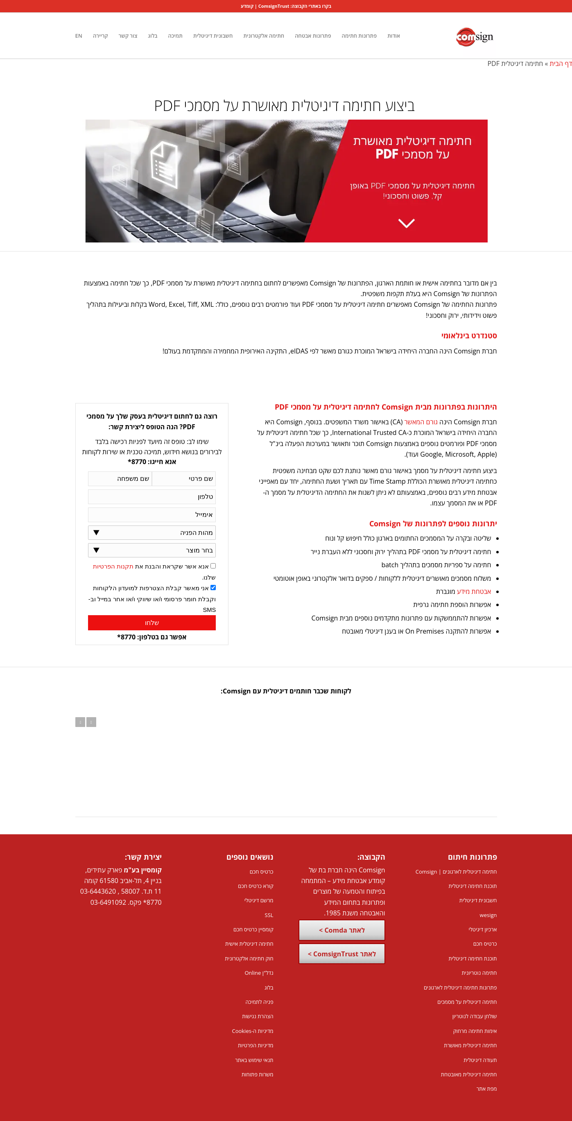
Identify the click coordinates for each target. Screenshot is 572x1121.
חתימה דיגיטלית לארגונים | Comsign (456, 871)
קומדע (247, 6)
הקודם (80, 722)
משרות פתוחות (258, 1074)
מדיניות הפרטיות (256, 1045)
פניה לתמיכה (259, 1002)
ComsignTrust (273, 6)
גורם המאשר (421, 421)
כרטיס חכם (485, 943)
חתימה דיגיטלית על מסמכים (467, 1002)
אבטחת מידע (474, 591)
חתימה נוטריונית (479, 972)
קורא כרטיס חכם (255, 886)
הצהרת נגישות (257, 1016)
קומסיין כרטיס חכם (253, 929)
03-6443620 (98, 891)
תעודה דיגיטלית (480, 1060)
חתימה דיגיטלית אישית (249, 943)
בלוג (269, 987)
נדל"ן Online (258, 972)
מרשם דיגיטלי (259, 900)
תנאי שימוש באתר (254, 1060)
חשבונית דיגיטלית (478, 900)
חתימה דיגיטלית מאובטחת (469, 1074)
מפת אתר (487, 1088)
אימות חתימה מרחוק (475, 1031)
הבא (91, 722)
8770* (152, 902)
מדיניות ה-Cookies (252, 1031)
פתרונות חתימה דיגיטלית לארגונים (460, 987)
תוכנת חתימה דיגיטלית (472, 886)
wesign (488, 915)
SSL (269, 915)
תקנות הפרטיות (113, 566)
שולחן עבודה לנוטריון (474, 1016)
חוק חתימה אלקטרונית (249, 958)
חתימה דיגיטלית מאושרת (470, 1045)
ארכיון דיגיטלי (482, 929)
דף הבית (561, 63)
